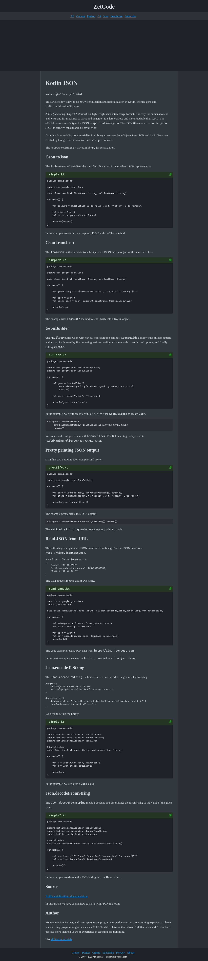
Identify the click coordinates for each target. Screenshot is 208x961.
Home (75, 952)
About (130, 952)
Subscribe (130, 16)
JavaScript (116, 16)
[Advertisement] (104, 46)
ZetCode (104, 6)
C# (99, 16)
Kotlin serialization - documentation (66, 896)
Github (96, 952)
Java (105, 16)
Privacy (120, 952)
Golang (80, 16)
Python (91, 16)
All (72, 16)
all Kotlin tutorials (61, 939)
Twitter (86, 952)
